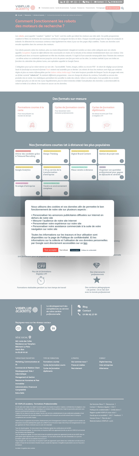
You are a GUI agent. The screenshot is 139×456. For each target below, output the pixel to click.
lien (85, 243)
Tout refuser (63, 250)
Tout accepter (50, 250)
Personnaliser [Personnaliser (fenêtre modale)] (75, 250)
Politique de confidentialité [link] (88, 250)
